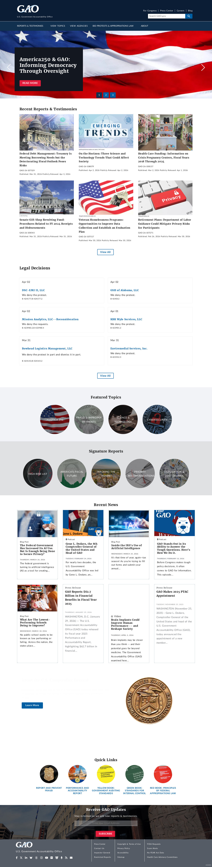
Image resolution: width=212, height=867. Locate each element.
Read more (30, 83)
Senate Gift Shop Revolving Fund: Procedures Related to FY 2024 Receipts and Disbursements (46, 223)
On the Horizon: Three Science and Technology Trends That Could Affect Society (104, 157)
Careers (180, 11)
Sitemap (121, 857)
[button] (203, 67)
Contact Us (99, 848)
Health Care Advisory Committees (162, 857)
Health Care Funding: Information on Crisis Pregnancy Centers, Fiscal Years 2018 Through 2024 (163, 157)
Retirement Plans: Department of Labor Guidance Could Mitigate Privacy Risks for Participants (164, 223)
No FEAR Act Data (155, 853)
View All (105, 252)
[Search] (166, 16)
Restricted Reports (102, 857)
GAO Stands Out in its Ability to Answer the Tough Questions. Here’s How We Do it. (173, 548)
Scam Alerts (152, 848)
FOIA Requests (153, 844)
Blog (190, 11)
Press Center (166, 11)
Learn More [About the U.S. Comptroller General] (32, 705)
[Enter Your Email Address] (106, 823)
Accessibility (123, 853)
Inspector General (102, 853)
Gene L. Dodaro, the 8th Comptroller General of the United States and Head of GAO (82, 548)
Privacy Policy (123, 848)
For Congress (150, 11)
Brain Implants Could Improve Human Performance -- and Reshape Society (125, 624)
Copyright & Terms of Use (129, 844)
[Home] (45, 848)
